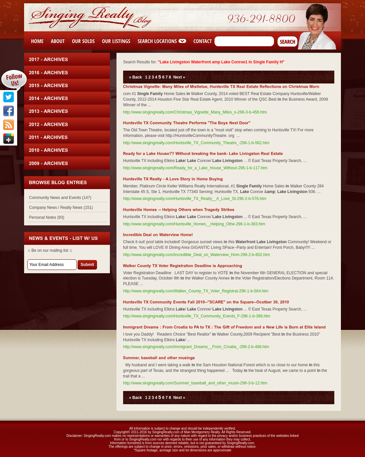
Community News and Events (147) (60, 197)
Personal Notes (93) (46, 217)
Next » (179, 77)
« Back (135, 77)
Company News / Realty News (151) (61, 207)
